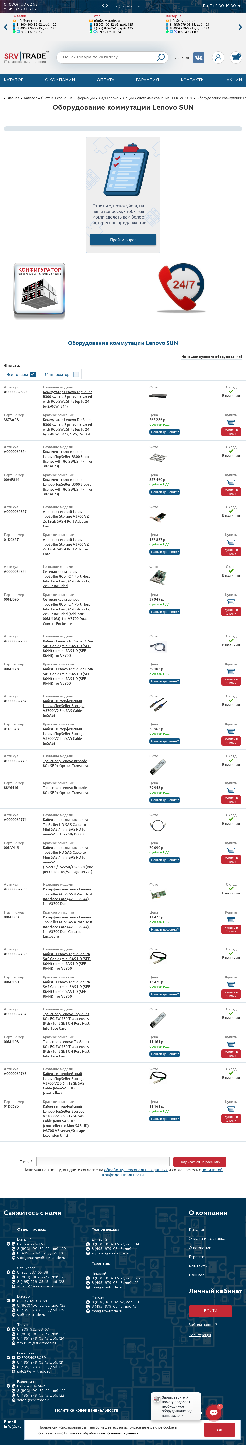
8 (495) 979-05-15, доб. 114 (115, 1249)
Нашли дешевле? (165, 432)
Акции (234, 80)
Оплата (105, 80)
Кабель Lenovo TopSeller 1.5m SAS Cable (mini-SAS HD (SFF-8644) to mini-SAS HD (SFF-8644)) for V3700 (68, 648)
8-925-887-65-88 (32, 1272)
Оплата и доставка (207, 1239)
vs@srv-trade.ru (31, 1315)
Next (240, 27)
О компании (60, 80)
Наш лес (196, 1275)
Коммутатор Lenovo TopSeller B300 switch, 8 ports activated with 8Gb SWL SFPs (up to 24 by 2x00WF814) (67, 399)
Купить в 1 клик (231, 432)
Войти (210, 1311)
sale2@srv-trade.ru (33, 1371)
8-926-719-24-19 (31, 1386)
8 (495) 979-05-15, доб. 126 (115, 1283)
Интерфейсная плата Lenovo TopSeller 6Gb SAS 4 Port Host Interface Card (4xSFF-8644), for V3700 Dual (67, 896)
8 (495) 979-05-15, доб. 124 (40, 1338)
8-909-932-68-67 (33, 1329)
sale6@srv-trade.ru (34, 1400)
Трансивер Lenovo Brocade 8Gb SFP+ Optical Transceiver (67, 763)
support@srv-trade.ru (110, 1253)
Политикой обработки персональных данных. (101, 1433)
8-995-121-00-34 (109, 32)
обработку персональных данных (136, 1169)
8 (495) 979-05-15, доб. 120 (36, 28)
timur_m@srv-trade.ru (36, 1343)
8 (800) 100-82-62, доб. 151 (115, 1302)
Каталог (13, 80)
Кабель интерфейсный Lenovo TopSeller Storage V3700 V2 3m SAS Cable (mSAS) (63, 708)
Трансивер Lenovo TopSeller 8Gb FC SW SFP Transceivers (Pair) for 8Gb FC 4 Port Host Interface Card (66, 1021)
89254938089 (188, 32)
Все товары (17, 374)
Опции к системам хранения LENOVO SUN (157, 97)
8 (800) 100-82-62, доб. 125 (113, 24)
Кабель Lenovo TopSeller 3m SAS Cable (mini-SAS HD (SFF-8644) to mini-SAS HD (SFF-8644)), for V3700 (67, 961)
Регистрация (200, 1335)
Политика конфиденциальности (86, 1410)
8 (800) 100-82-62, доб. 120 (36, 24)
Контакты (193, 80)
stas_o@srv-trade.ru (35, 1286)
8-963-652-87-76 (32, 32)
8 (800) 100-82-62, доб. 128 (41, 1277)
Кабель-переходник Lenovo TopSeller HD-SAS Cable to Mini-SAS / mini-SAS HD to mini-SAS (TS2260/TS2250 (66, 826)
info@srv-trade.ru (30, 20)
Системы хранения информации (68, 97)
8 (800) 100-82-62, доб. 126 (116, 1278)
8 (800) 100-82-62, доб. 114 (115, 1244)
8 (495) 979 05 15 (20, 9)
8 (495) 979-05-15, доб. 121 (189, 24)
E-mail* (26, 1161)
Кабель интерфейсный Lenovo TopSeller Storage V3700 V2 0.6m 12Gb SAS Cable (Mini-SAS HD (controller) (63, 1083)
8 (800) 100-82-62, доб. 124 (41, 1334)
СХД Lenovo (108, 97)
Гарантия (147, 80)
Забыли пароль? (203, 1325)
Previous (5, 27)
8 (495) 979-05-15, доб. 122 (40, 1395)
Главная (13, 97)
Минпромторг (58, 374)
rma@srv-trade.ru (107, 1287)
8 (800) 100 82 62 (21, 4)
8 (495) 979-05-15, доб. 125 (113, 28)
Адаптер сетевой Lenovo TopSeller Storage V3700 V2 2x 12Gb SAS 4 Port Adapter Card (66, 518)
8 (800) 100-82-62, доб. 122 (41, 1391)
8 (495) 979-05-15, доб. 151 (115, 1306)
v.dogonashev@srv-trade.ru (41, 1258)
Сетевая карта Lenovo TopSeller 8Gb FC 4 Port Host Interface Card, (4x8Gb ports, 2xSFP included (66, 578)
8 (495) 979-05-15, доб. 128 (40, 1282)
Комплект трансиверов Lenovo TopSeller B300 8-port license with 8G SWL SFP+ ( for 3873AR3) (68, 458)
